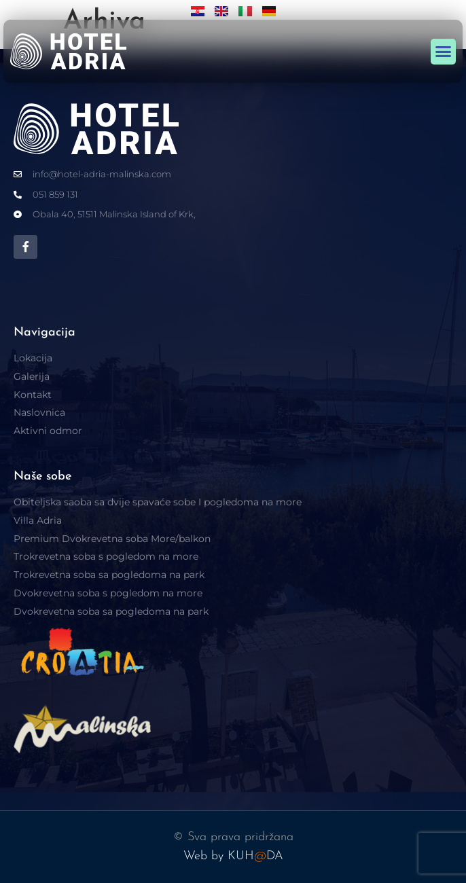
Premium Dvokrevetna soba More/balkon (112, 539)
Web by (205, 856)
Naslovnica (39, 412)
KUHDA (255, 856)
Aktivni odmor (48, 431)
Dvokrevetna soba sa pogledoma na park (111, 611)
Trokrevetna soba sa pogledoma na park (109, 575)
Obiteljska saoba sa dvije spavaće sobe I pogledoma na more (158, 502)
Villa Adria (38, 520)
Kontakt (33, 395)
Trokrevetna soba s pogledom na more (106, 556)
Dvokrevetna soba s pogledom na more (108, 593)
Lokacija (33, 358)
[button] (443, 52)
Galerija (32, 376)
